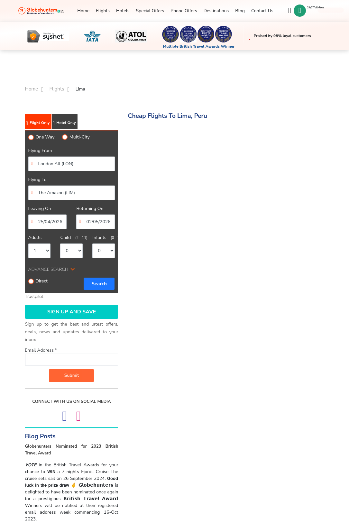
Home (83, 11)
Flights (103, 11)
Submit (71, 375)
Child (71, 237)
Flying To (37, 179)
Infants (103, 237)
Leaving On (39, 208)
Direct (38, 281)
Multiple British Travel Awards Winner (199, 46)
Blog (240, 11)
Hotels (122, 11)
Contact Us (262, 11)
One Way (41, 137)
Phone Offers (183, 11)
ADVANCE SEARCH (48, 269)
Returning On (89, 208)
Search (99, 284)
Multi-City (76, 137)
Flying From (40, 151)
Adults (35, 237)
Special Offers (150, 11)
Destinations (216, 11)
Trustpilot (34, 296)
